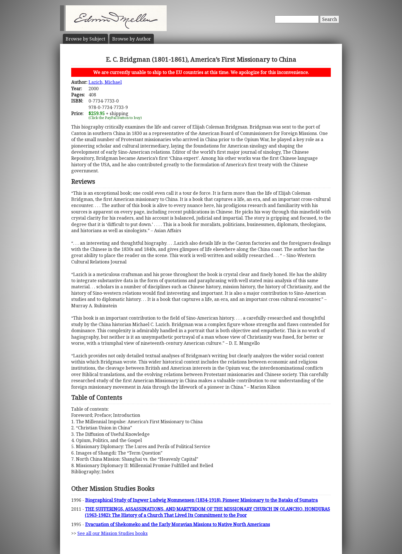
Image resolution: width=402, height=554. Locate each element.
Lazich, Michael (105, 82)
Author (131, 39)
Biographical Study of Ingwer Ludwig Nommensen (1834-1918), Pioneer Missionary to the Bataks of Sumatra (201, 500)
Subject (85, 39)
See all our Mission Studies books (112, 533)
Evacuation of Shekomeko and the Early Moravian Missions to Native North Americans (177, 524)
